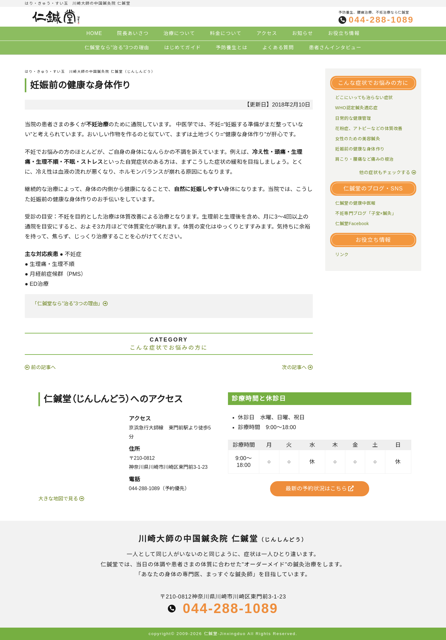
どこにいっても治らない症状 (364, 97)
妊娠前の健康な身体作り (360, 148)
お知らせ (302, 33)
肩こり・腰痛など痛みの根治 (364, 159)
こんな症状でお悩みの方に (169, 348)
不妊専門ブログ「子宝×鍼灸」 (365, 213)
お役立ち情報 (344, 33)
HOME (94, 33)
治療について (179, 33)
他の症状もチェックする (384, 172)
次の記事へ (294, 367)
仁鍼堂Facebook (352, 223)
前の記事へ (43, 367)
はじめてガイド (182, 47)
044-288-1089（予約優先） (159, 488)
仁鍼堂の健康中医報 (355, 203)
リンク (342, 254)
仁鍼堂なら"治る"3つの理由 (117, 47)
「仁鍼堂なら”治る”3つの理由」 (66, 303)
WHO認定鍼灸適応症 (356, 107)
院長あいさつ (133, 33)
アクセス (266, 33)
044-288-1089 (381, 19)
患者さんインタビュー (335, 47)
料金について (226, 33)
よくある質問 (278, 47)
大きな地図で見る (58, 498)
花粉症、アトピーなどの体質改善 (369, 128)
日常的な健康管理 (353, 118)
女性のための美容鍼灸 (357, 138)
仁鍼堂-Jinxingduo (225, 633)
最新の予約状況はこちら (320, 488)
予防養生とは (231, 47)
